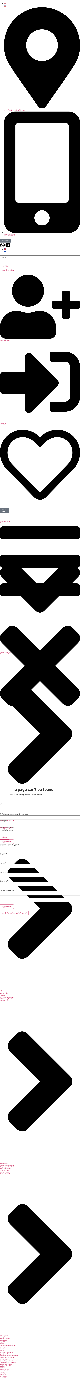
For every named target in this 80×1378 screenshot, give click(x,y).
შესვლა (4, 837)
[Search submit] (1, 262)
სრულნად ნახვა (8, 270)
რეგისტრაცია (7, 842)
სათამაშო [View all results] (5, 266)
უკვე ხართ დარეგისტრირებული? (14, 913)
